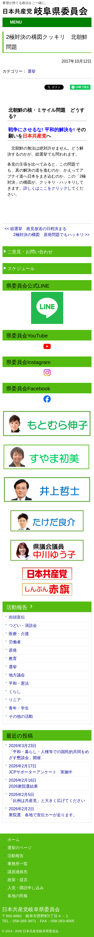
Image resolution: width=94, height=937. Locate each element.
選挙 (32, 71)
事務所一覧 (18, 864)
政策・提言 (18, 880)
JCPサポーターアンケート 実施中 (40, 769)
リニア (15, 700)
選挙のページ (20, 848)
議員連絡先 (18, 872)
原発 (13, 650)
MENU (16, 22)
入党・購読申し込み (26, 888)
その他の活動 (21, 716)
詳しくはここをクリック (45, 188)
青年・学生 (19, 708)
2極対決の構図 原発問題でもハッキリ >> (51, 234)
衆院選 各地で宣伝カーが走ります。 (43, 812)
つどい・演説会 (23, 625)
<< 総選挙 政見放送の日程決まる (35, 228)
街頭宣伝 (17, 617)
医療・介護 (19, 634)
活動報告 (20, 607)
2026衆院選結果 (25, 783)
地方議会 (17, 675)
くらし (15, 691)
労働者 (15, 642)
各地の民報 (18, 896)
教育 (13, 658)
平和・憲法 (19, 683)
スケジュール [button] (19, 268)
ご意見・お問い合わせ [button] (28, 251)
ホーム (14, 840)
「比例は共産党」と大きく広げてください (47, 797)
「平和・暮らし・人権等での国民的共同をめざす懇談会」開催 (49, 752)
